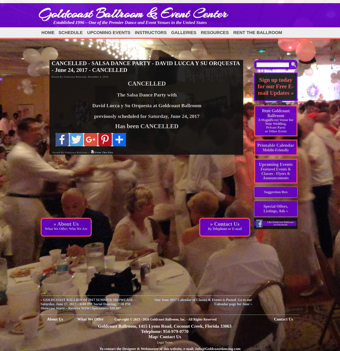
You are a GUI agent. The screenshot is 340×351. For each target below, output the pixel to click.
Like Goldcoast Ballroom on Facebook (280, 223)
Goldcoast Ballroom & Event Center (133, 13)
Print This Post (104, 152)
